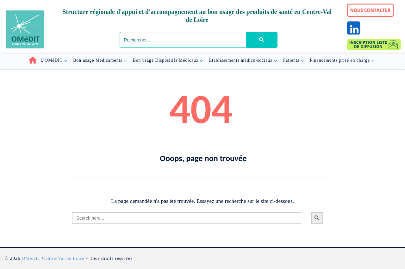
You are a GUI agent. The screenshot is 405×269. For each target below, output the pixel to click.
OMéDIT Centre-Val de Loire (53, 258)
